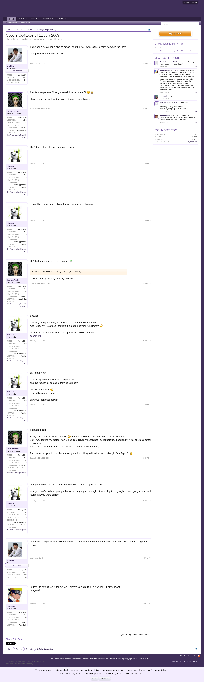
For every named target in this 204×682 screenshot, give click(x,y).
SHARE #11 (146, 603)
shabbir (53, 39)
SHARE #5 (147, 283)
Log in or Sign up (190, 2)
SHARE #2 (147, 109)
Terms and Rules (177, 661)
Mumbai (24, 187)
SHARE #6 (147, 341)
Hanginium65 (164, 70)
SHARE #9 (147, 501)
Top (194, 656)
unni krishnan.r (165, 102)
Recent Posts (25, 23)
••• (196, 67)
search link (35, 336)
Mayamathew (192, 142)
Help (182, 656)
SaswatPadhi (13, 111)
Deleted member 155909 (168, 62)
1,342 (24, 120)
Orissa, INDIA (21, 130)
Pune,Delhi (23, 625)
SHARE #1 (147, 63)
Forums (35, 19)
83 (25, 82)
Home (11, 19)
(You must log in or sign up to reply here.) (136, 635)
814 (25, 615)
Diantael (157, 48)
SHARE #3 (147, 163)
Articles (23, 19)
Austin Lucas (164, 115)
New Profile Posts (167, 58)
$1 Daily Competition (29, 39)
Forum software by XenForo (24, 661)
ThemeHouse (38, 664)
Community (48, 19)
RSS (199, 656)
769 (25, 175)
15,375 (24, 77)
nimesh (10, 166)
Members (62, 19)
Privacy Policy (194, 661)
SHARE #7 (147, 404)
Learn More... (105, 678)
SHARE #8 (147, 458)
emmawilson (164, 96)
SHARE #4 (147, 220)
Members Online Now (168, 44)
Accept (94, 678)
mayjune (11, 606)
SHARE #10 (146, 558)
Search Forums (11, 23)
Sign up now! (175, 33)
